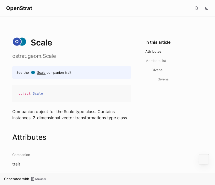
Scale (41, 72)
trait (16, 163)
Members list (155, 61)
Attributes (153, 51)
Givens (157, 70)
